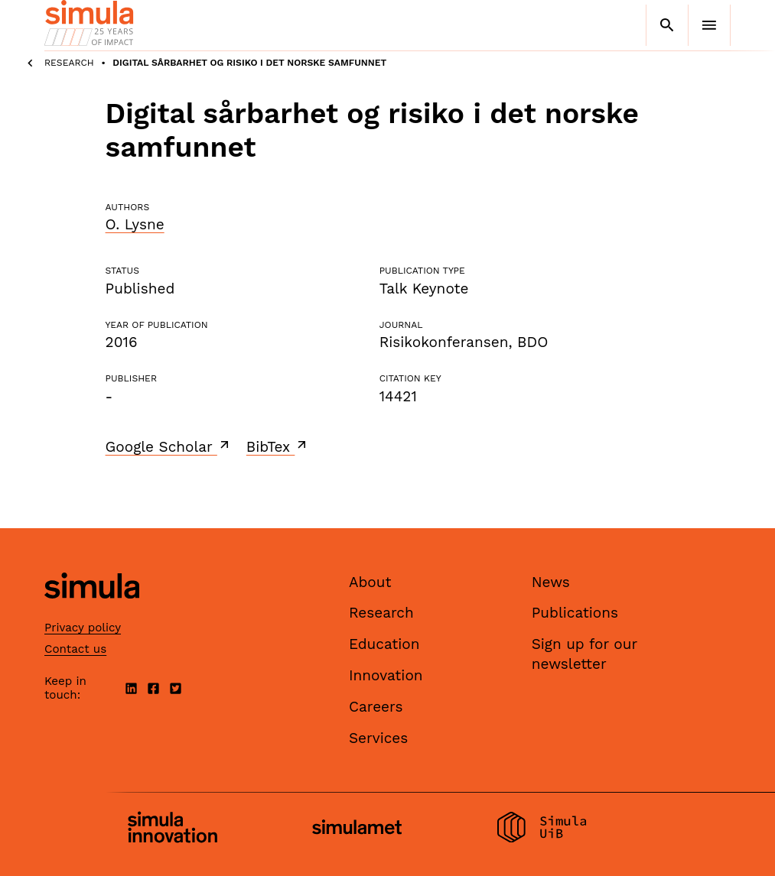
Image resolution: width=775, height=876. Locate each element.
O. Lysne (135, 224)
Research (69, 62)
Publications (575, 612)
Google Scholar (169, 446)
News (551, 582)
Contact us (75, 649)
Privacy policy (82, 627)
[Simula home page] (91, 611)
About (370, 582)
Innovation (386, 675)
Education (384, 644)
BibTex (278, 446)
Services (378, 738)
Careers (376, 706)
